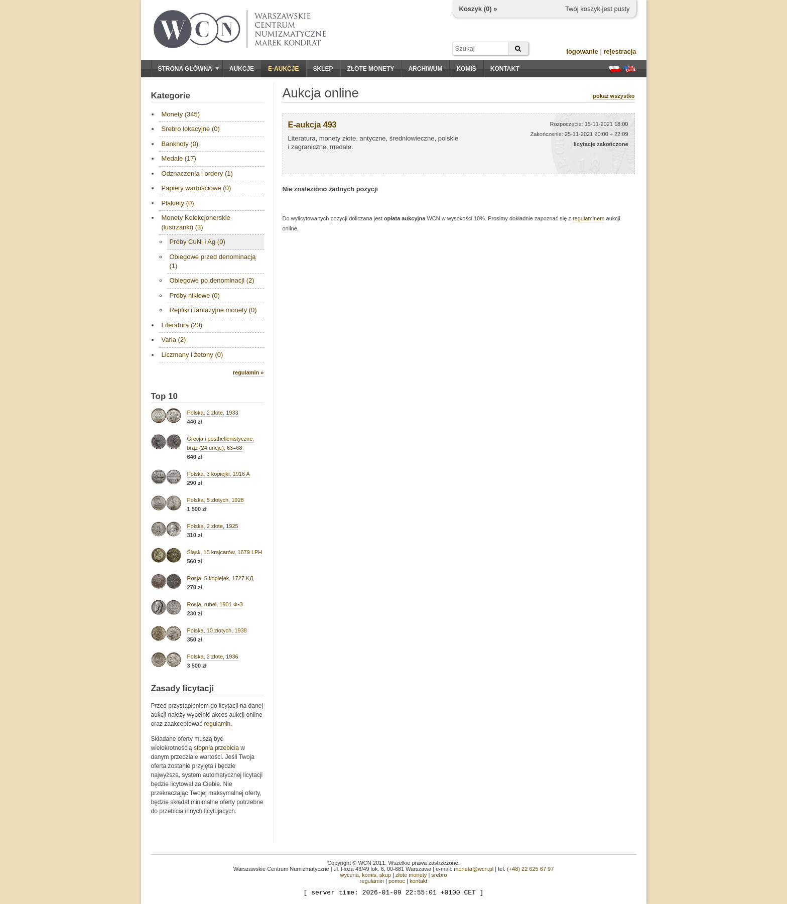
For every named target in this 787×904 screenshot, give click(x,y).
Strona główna (188, 68)
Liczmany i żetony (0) (192, 354)
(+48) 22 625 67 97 (530, 869)
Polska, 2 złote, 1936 (212, 657)
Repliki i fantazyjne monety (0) (213, 310)
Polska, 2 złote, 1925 (212, 526)
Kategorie (170, 95)
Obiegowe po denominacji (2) (212, 280)
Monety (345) (181, 114)
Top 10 (164, 396)
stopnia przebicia (216, 747)
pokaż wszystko (613, 96)
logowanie (582, 51)
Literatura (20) (182, 325)
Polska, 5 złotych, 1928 (215, 500)
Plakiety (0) (178, 203)
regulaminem (589, 218)
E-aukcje (283, 68)
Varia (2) (174, 339)
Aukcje (241, 68)
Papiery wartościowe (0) (196, 188)
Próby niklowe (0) (195, 295)
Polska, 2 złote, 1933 (212, 413)
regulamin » (248, 372)
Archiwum (425, 68)
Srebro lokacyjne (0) (191, 129)
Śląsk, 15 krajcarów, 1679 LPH (225, 552)
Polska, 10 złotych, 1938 (217, 630)
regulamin (217, 723)
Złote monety (370, 68)
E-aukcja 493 (312, 124)
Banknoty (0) (180, 144)
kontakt (418, 881)
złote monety (411, 875)
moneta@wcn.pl (473, 869)
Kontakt (504, 68)
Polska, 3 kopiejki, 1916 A (218, 474)
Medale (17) (179, 158)
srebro (439, 875)
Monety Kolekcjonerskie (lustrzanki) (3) (196, 222)
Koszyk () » (478, 9)
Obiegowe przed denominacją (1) (213, 261)
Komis (466, 68)
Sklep (323, 68)
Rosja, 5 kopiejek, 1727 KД (220, 578)
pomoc (396, 881)
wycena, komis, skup (365, 875)
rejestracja (619, 51)
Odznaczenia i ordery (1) (197, 173)
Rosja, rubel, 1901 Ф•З (215, 604)
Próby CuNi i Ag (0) (197, 241)
